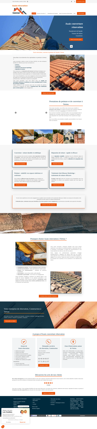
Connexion (82, 415)
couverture (63, 110)
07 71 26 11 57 (43, 361)
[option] (31, 112)
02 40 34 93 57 (43, 359)
